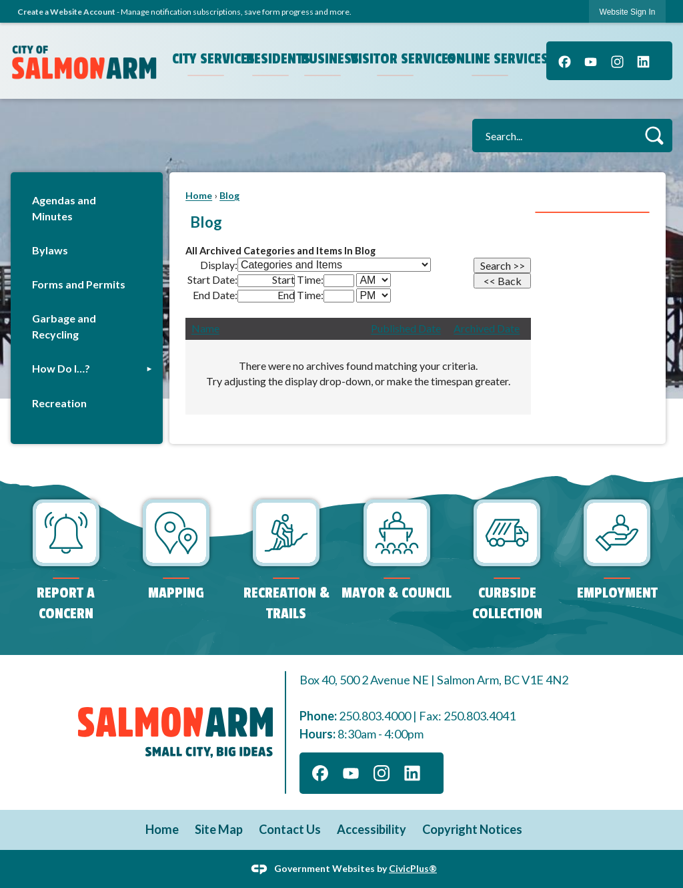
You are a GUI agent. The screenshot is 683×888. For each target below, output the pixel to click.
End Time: (300, 294)
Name (205, 328)
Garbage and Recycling (64, 326)
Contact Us (290, 829)
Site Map (219, 829)
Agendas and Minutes (64, 208)
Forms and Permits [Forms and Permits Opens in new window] (78, 284)
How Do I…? (61, 368)
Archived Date (487, 328)
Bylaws (50, 250)
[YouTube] (590, 60)
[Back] (502, 280)
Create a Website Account (66, 12)
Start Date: (212, 279)
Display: (218, 264)
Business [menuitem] (324, 58)
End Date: (215, 294)
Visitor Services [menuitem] (397, 58)
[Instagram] (617, 60)
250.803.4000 (375, 715)
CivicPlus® (413, 867)
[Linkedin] (643, 60)
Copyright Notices (472, 829)
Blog (229, 195)
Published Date (406, 328)
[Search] (502, 265)
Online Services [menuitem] (491, 58)
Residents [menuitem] (272, 58)
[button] (654, 135)
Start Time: (297, 279)
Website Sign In (628, 12)
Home (198, 195)
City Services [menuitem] (207, 58)
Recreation (59, 403)
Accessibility (371, 829)
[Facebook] (564, 60)
